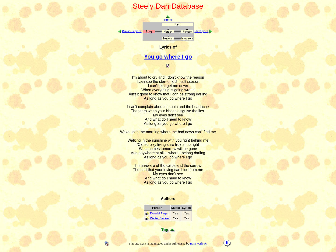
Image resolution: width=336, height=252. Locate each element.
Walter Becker (159, 218)
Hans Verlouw (198, 243)
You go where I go (168, 56)
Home (168, 18)
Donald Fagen (159, 213)
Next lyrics (202, 31)
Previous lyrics (132, 31)
